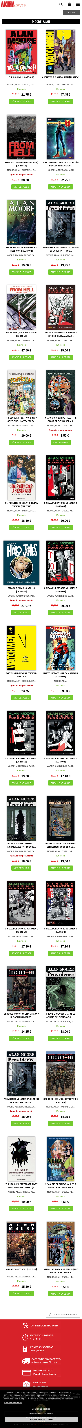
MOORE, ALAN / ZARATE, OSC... (21, 511)
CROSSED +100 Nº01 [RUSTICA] (21, 1269)
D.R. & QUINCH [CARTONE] (21, 77)
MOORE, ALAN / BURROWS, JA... (21, 255)
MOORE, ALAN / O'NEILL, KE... (60, 340)
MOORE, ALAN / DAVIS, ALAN (61, 170)
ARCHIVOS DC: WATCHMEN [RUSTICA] (60, 77)
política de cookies (13, 1402)
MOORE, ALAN (60, 681)
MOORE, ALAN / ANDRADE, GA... (21, 1022)
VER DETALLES (21, 187)
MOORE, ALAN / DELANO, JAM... (21, 85)
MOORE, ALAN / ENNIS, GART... (60, 596)
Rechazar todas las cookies (42, 1414)
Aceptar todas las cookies (41, 1420)
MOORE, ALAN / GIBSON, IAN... (21, 596)
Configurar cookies (41, 1409)
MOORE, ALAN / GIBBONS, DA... (60, 85)
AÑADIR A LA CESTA (21, 101)
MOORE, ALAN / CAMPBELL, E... (21, 170)
